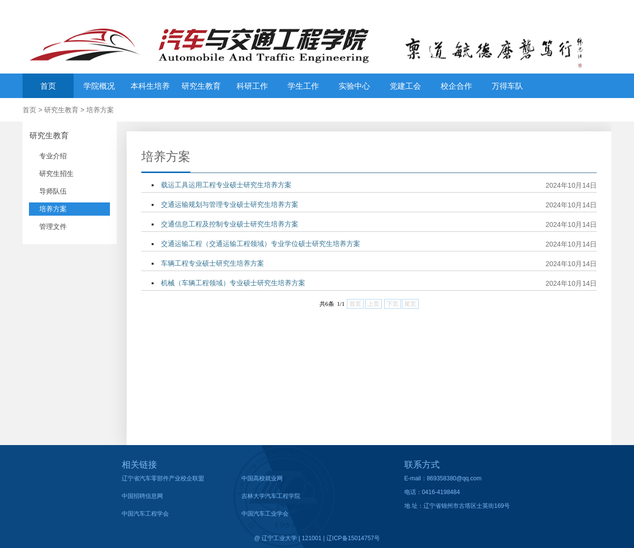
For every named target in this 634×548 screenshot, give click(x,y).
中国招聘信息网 (142, 496)
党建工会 (405, 86)
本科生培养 (150, 86)
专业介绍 (53, 156)
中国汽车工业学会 (265, 513)
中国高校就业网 (262, 478)
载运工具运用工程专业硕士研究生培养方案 (226, 185)
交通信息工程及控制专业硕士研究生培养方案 (229, 224)
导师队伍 (53, 191)
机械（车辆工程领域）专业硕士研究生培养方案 (233, 283)
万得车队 (507, 86)
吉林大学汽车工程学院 (270, 496)
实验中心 (354, 86)
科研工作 (252, 86)
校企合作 (456, 86)
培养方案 (100, 110)
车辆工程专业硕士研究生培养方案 (212, 263)
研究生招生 (56, 173)
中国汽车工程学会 (145, 513)
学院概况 (99, 86)
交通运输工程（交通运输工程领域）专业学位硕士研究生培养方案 (260, 244)
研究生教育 (201, 86)
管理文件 (53, 226)
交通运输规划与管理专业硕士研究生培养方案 (229, 204)
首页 (48, 86)
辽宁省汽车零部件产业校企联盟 (163, 478)
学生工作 (303, 86)
